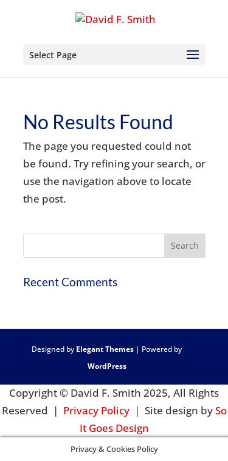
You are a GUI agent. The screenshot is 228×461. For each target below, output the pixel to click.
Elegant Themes (105, 349)
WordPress (107, 366)
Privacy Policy (96, 410)
